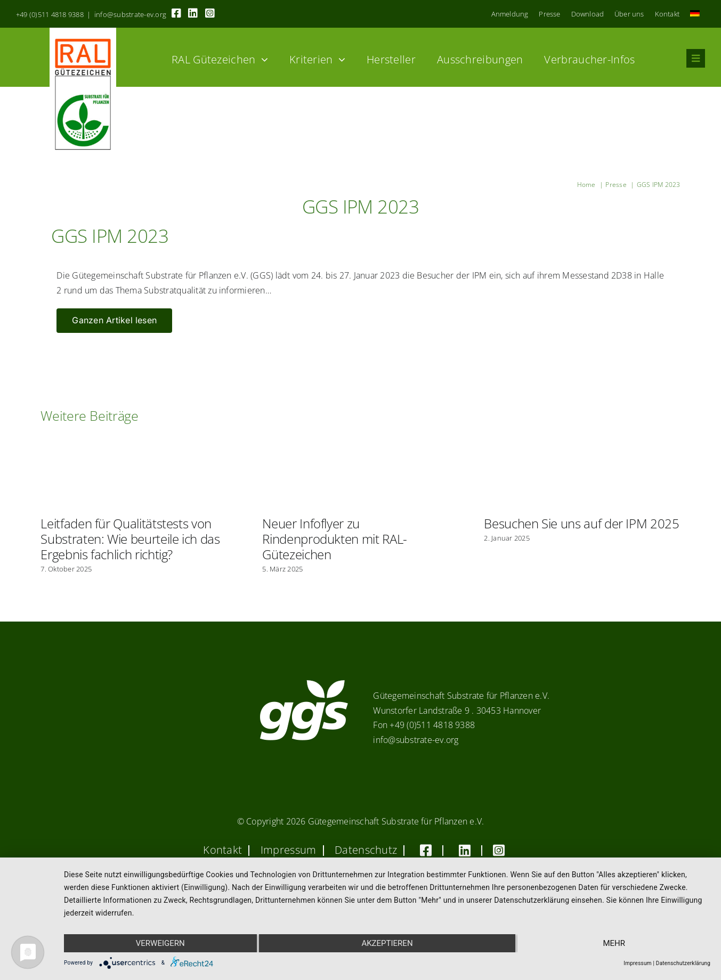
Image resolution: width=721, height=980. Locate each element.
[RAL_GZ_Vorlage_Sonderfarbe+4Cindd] (83, 32)
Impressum (637, 963)
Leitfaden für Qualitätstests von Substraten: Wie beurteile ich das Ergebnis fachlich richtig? (130, 538)
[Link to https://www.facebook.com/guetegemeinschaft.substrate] (176, 13)
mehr (614, 943)
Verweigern (160, 943)
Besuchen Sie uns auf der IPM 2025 (581, 523)
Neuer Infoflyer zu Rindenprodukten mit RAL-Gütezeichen (334, 538)
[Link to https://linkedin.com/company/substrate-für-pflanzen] (193, 13)
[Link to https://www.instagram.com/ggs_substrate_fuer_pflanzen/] (210, 13)
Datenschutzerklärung (683, 963)
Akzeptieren (386, 943)
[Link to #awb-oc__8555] (695, 58)
